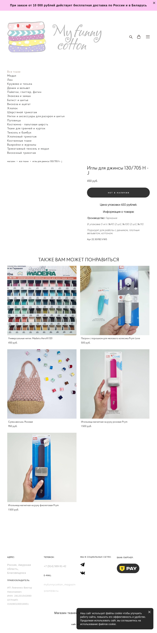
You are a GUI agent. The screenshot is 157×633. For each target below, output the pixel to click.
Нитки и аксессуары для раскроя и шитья (35, 116)
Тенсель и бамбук (19, 132)
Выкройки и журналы (21, 144)
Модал (11, 75)
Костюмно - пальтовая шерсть (27, 124)
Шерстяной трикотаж (22, 112)
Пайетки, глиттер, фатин (24, 92)
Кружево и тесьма (19, 83)
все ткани (24, 161)
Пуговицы (14, 120)
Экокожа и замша (19, 96)
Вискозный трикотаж (21, 152)
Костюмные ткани (19, 140)
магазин (11, 161)
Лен (9, 79)
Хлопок (12, 108)
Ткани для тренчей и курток (26, 128)
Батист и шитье (17, 100)
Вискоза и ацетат (19, 104)
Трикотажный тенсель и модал (28, 148)
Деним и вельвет (18, 88)
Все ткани (14, 71)
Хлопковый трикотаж (22, 136)
